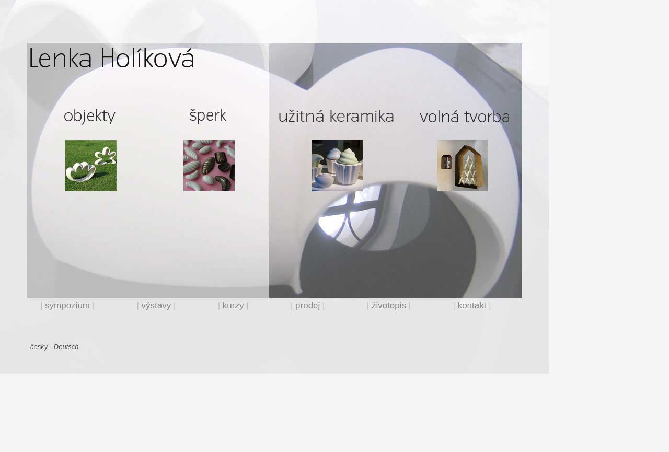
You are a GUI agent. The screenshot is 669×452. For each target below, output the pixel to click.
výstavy (156, 305)
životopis (389, 305)
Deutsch (65, 347)
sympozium (67, 305)
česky (39, 347)
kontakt (472, 305)
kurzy (233, 305)
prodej (307, 305)
